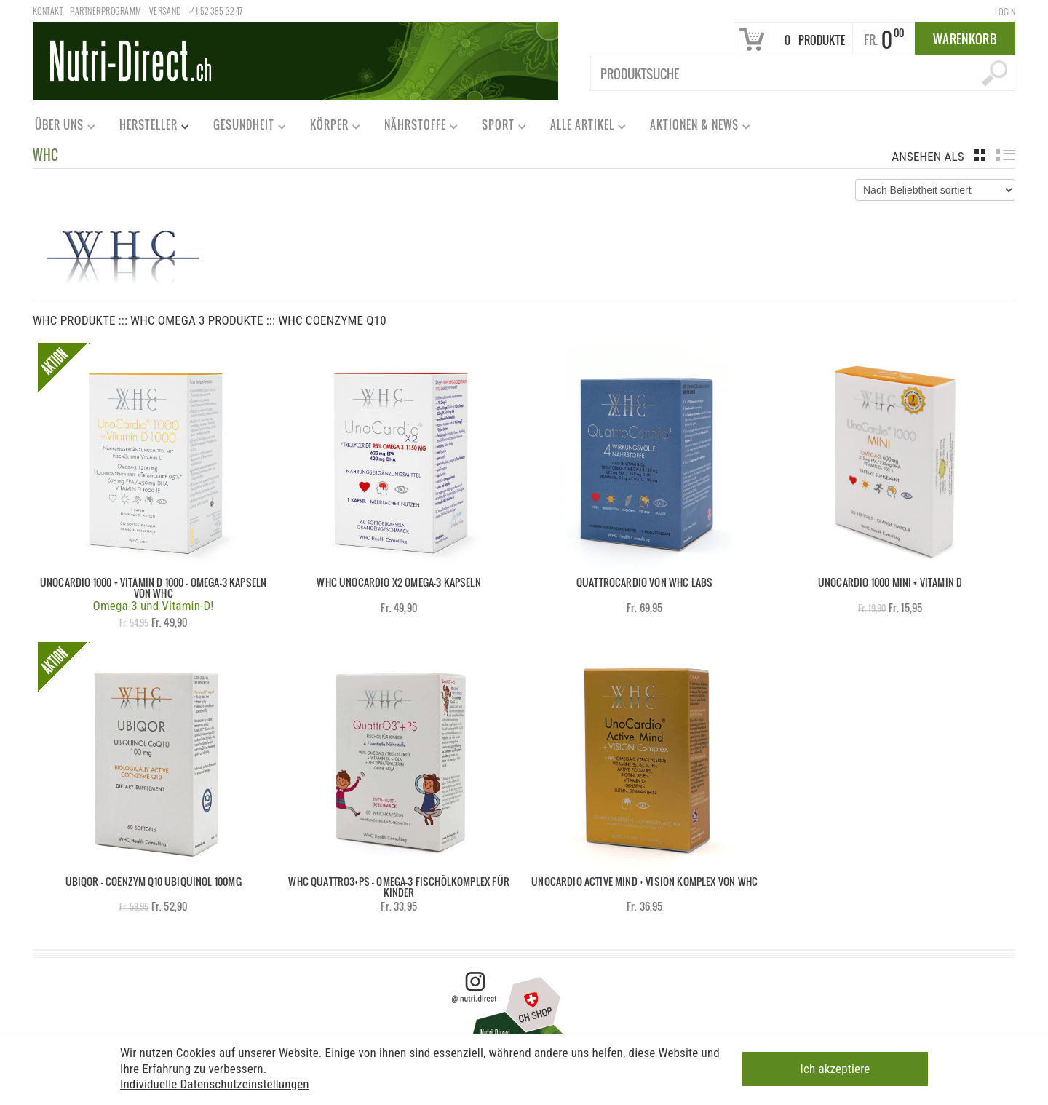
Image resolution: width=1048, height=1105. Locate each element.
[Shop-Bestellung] (935, 190)
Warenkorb (965, 39)
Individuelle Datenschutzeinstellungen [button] (214, 1083)
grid (979, 155)
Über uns (58, 127)
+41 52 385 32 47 (215, 10)
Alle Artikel (581, 127)
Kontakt (48, 10)
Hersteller (147, 127)
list (1005, 155)
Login (1005, 11)
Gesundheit (243, 127)
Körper (328, 127)
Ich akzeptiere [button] (835, 1068)
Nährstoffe (414, 127)
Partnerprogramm (105, 10)
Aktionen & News (693, 127)
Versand (165, 10)
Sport (497, 127)
